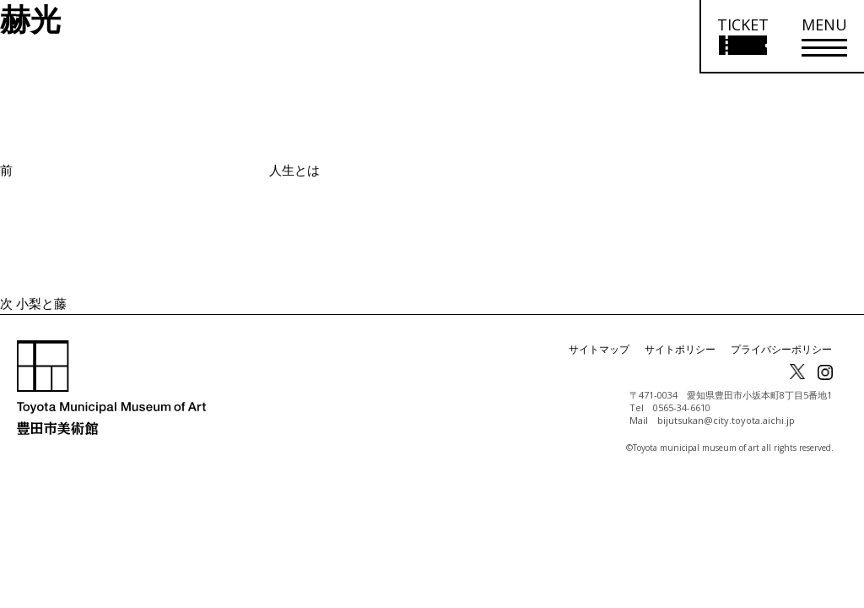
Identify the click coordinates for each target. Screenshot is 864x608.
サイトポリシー (680, 349)
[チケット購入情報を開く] (742, 36)
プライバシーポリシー (781, 349)
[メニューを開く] (824, 36)
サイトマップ (599, 349)
